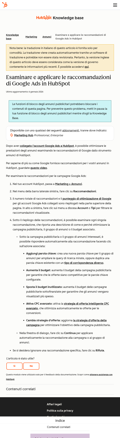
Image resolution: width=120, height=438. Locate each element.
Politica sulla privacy (60, 410)
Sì (14, 366)
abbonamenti (70, 130)
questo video (38, 168)
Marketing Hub (23, 135)
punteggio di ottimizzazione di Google (87, 198)
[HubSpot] (4, 5)
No (31, 366)
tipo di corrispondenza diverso (83, 262)
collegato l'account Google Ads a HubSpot (47, 145)
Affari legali (54, 404)
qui (87, 66)
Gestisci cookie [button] (56, 417)
